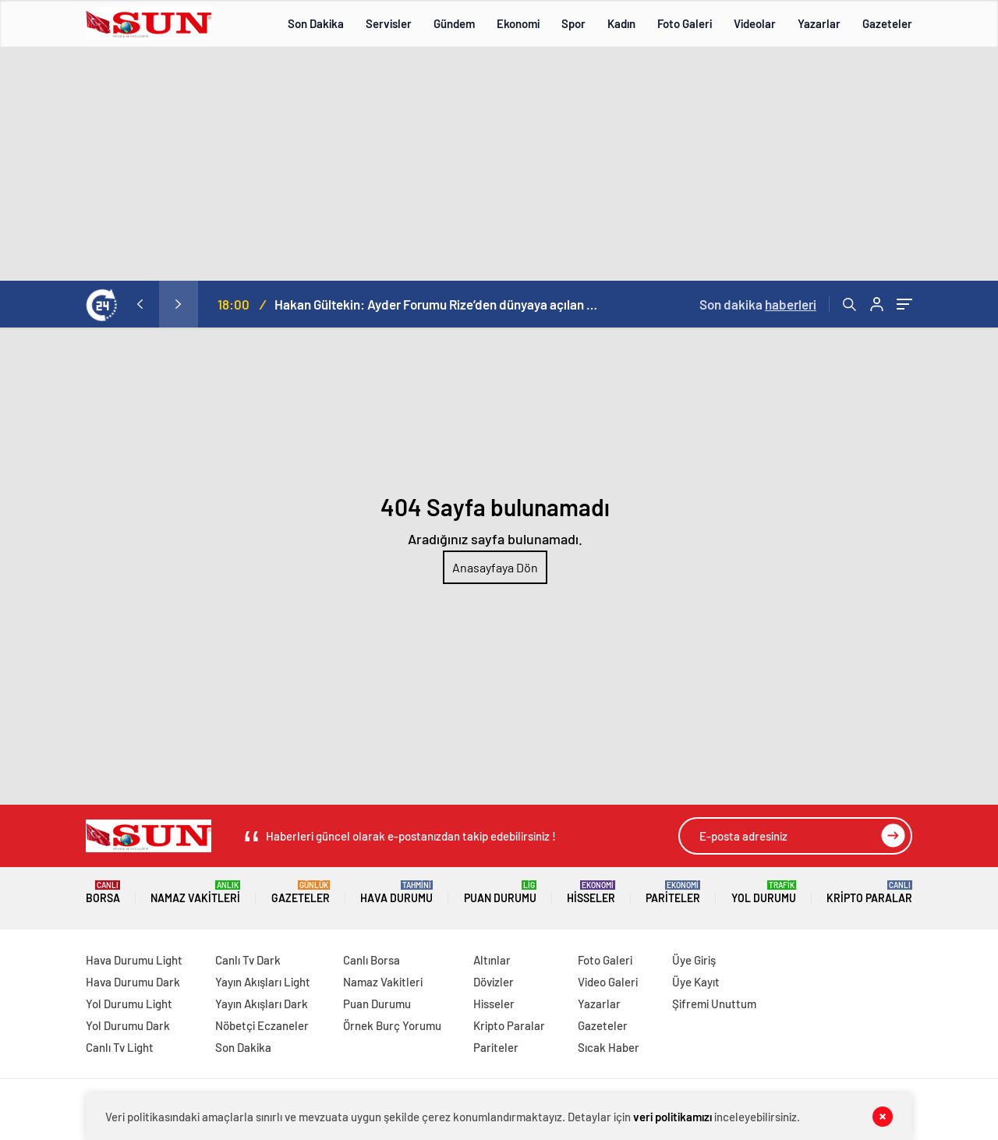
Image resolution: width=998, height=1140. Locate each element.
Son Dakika (316, 23)
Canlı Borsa (371, 960)
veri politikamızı (672, 1117)
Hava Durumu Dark (133, 982)
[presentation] (139, 304)
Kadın (621, 23)
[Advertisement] (499, 164)
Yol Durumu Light (129, 1004)
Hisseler (591, 892)
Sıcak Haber (608, 1047)
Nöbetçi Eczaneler (262, 1025)
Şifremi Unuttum (714, 1004)
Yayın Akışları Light (262, 982)
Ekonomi (518, 23)
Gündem (454, 23)
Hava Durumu (396, 892)
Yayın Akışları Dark (261, 1004)
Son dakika (757, 304)
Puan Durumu (500, 892)
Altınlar (492, 960)
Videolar (755, 23)
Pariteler (673, 892)
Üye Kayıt (696, 982)
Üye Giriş (694, 960)
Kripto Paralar (869, 892)
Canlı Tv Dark (248, 960)
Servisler (389, 23)
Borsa (103, 892)
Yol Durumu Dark (128, 1025)
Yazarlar (819, 23)
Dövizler (493, 982)
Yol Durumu (763, 892)
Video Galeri (608, 982)
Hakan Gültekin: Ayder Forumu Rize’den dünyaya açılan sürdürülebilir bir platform (438, 304)
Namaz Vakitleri (195, 892)
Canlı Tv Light (120, 1047)
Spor (573, 23)
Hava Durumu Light (134, 960)
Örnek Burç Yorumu (392, 1025)
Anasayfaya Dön (495, 567)
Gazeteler (887, 23)
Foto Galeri (684, 23)
